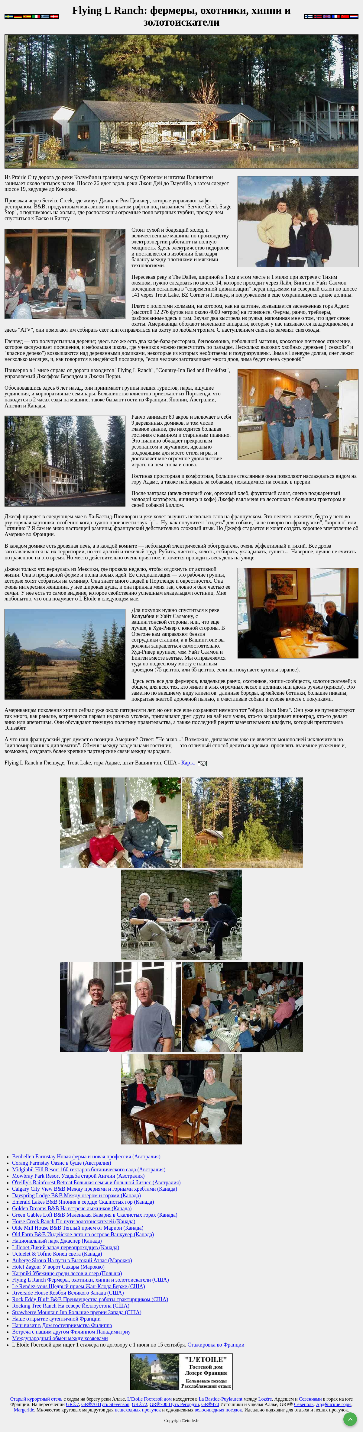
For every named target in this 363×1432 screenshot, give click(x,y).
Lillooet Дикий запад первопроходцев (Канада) (65, 1247)
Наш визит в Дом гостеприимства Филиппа (62, 1325)
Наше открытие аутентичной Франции (56, 1319)
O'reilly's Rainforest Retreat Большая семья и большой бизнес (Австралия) (96, 1182)
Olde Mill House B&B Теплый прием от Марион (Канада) (77, 1228)
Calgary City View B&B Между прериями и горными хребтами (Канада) (94, 1189)
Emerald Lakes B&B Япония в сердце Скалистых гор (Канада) (83, 1202)
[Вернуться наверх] (350, 1419)
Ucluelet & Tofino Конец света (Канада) (57, 1254)
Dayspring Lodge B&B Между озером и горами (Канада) (76, 1195)
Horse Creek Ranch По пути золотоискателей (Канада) (73, 1221)
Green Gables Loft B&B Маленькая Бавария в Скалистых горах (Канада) (94, 1215)
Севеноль (304, 1404)
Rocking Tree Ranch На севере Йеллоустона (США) (70, 1306)
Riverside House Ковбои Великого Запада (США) (68, 1293)
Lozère (265, 1398)
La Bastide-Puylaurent (220, 1398)
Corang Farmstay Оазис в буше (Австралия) (61, 1163)
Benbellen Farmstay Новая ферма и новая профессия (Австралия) (86, 1157)
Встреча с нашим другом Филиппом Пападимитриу (71, 1332)
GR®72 (139, 1404)
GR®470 (210, 1404)
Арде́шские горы (334, 1404)
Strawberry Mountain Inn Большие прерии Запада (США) (76, 1312)
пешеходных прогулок (138, 1409)
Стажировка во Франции (216, 1345)
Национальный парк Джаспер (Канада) (57, 1241)
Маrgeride (24, 1409)
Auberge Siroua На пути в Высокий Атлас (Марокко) (72, 1260)
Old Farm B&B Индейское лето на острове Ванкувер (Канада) (83, 1234)
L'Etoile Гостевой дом (149, 1398)
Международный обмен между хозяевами (60, 1338)
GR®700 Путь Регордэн (174, 1404)
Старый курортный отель (36, 1398)
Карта (188, 763)
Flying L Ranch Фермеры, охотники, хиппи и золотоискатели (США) (90, 1280)
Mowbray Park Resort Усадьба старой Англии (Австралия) (78, 1176)
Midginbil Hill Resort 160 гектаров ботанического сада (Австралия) (88, 1170)
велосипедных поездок (218, 1409)
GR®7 (72, 1404)
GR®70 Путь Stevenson (105, 1404)
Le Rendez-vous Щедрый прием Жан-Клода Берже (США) (78, 1286)
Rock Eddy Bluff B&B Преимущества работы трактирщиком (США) (90, 1299)
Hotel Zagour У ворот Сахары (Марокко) (58, 1267)
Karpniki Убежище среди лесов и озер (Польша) (67, 1273)
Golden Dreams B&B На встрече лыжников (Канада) (72, 1208)
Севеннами (310, 1398)
